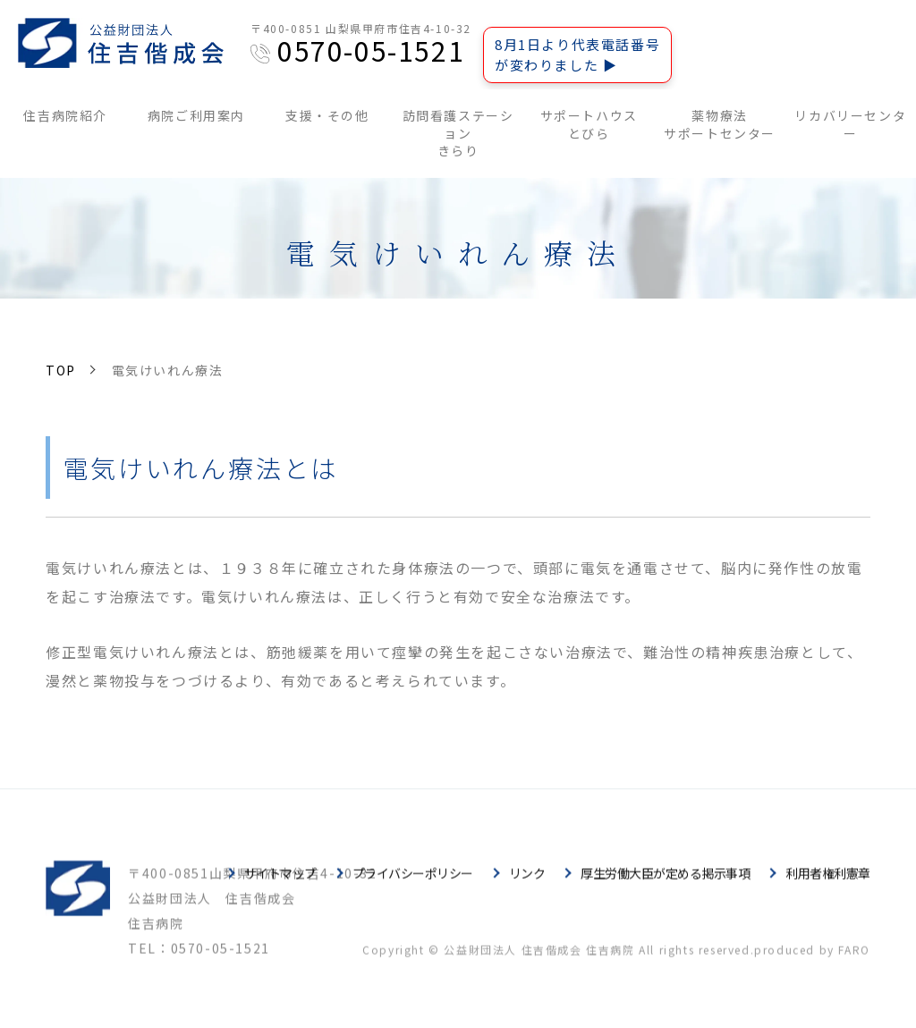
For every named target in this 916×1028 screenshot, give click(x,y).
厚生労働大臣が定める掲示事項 (665, 886)
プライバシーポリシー (412, 886)
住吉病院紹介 (65, 115)
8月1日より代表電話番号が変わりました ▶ (577, 54)
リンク (527, 886)
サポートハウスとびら (589, 124)
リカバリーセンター (850, 124)
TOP (61, 370)
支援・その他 (327, 115)
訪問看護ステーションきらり (458, 132)
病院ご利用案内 (196, 115)
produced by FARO (812, 962)
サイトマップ (280, 886)
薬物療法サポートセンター (720, 124)
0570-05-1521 (370, 50)
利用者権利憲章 (827, 886)
